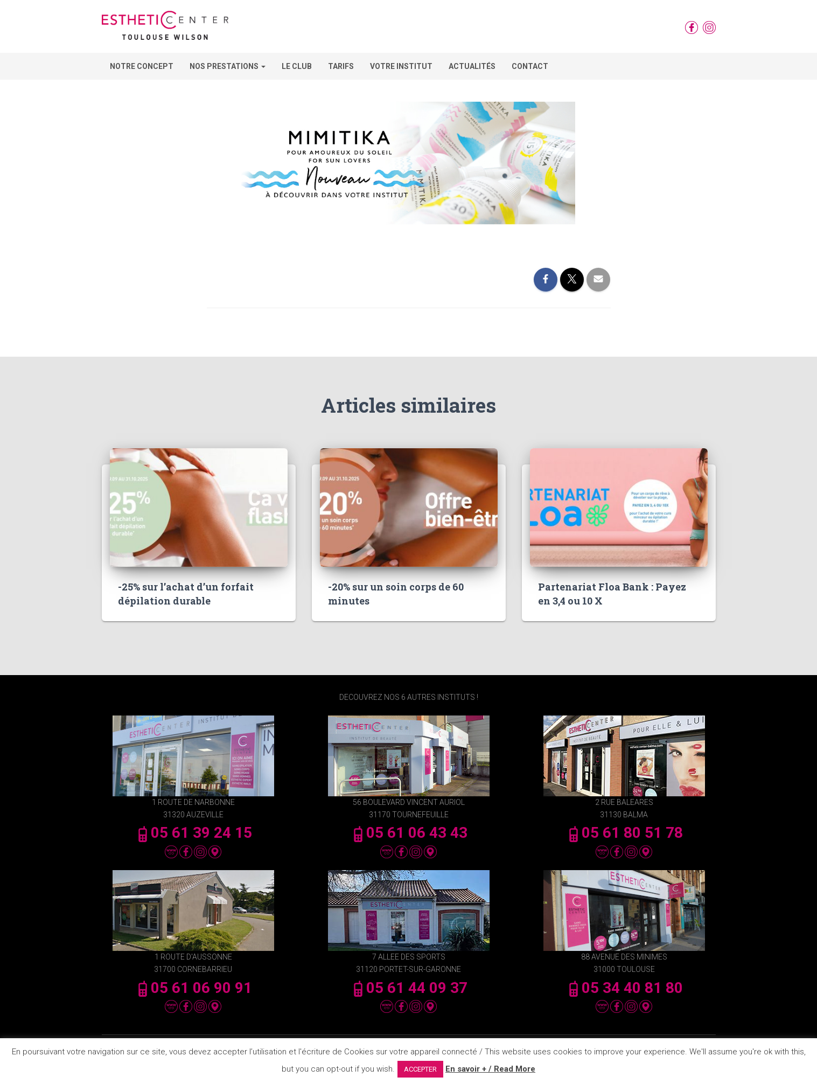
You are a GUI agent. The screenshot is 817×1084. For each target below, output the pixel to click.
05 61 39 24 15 (193, 833)
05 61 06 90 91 (193, 988)
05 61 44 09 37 (408, 988)
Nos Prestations (228, 66)
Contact (530, 66)
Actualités (472, 66)
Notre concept (141, 66)
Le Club (297, 66)
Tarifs (341, 66)
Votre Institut (401, 66)
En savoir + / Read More (490, 1069)
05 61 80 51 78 (624, 833)
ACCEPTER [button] (420, 1069)
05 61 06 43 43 (408, 833)
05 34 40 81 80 (624, 988)
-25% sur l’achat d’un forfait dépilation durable (186, 593)
